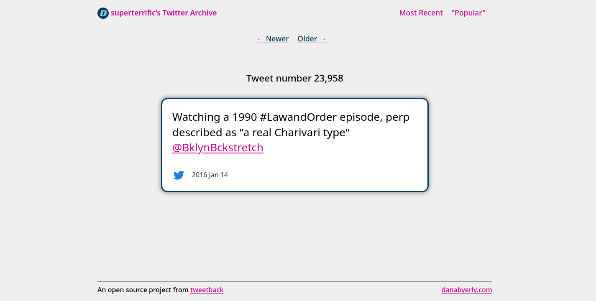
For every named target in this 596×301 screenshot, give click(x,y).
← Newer (272, 38)
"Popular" (469, 13)
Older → (311, 38)
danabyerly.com (466, 289)
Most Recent (421, 13)
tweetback (206, 289)
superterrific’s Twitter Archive (164, 13)
